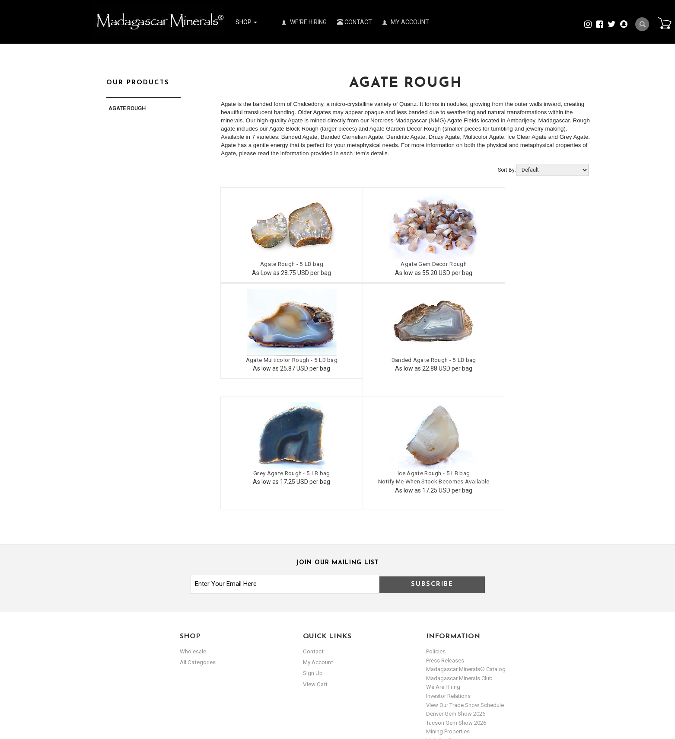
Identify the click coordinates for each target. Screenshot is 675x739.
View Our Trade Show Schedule (465, 590)
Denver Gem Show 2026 (455, 599)
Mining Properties (448, 617)
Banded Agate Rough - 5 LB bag (282, 358)
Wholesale (193, 537)
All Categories (197, 547)
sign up (313, 559)
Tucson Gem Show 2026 (456, 608)
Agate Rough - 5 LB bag (282, 263)
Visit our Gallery (445, 643)
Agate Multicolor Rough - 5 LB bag (527, 263)
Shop (246, 22)
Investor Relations (448, 581)
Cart (662, 23)
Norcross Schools (448, 634)
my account (318, 547)
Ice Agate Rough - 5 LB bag (527, 358)
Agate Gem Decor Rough (404, 263)
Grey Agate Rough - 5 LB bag (404, 358)
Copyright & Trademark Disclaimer (468, 652)
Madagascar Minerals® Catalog (466, 554)
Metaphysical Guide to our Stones (469, 661)
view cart (314, 569)
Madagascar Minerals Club (459, 563)
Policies (436, 537)
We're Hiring (304, 22)
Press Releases (445, 545)
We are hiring (443, 572)
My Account (405, 22)
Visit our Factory (446, 625)
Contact (354, 22)
